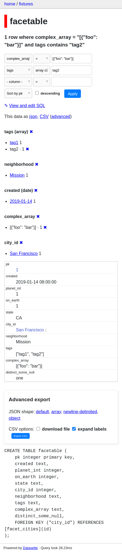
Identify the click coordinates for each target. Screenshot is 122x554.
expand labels (89, 429)
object (14, 418)
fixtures (26, 4)
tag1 (14, 142)
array (56, 411)
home (9, 4)
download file (53, 429)
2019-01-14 (21, 201)
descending (47, 93)
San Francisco (24, 253)
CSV (44, 116)
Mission (17, 175)
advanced (60, 116)
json (33, 116)
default (42, 411)
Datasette (30, 548)
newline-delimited (80, 411)
